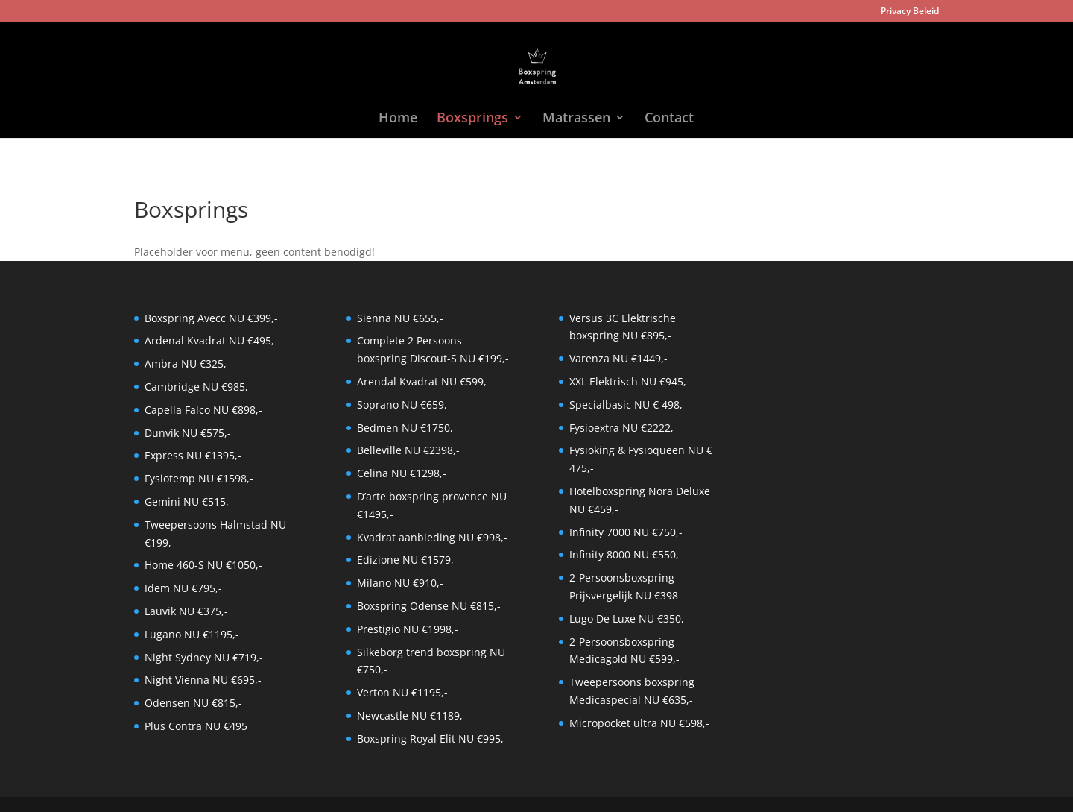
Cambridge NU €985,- (198, 387)
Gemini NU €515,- (188, 501)
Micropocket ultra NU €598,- (639, 723)
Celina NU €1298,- (401, 473)
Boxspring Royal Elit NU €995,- (432, 738)
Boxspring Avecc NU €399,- (211, 318)
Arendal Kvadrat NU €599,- (423, 381)
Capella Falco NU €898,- (203, 410)
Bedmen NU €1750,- (407, 428)
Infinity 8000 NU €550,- (626, 554)
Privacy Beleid (910, 12)
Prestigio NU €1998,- (407, 629)
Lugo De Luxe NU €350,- (628, 618)
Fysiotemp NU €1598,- (199, 478)
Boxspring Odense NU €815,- (429, 606)
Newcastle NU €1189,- (411, 715)
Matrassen (576, 119)
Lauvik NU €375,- (186, 611)
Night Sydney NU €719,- (204, 657)
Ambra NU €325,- (187, 363)
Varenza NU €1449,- (618, 358)
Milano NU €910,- (400, 583)
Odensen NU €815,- (193, 703)
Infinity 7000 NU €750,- (626, 532)
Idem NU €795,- (183, 588)
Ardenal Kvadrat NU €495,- (211, 340)
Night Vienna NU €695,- (203, 680)
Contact (669, 119)
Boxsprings (472, 119)
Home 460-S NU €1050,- (203, 565)
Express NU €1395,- (193, 455)
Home (398, 119)
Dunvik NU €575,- (188, 433)
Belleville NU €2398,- (408, 450)
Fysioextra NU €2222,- (623, 428)
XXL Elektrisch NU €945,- (629, 381)
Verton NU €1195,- (402, 692)
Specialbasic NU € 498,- (627, 404)
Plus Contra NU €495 (196, 726)
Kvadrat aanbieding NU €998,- (432, 537)
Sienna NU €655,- (400, 318)
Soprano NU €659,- (404, 404)
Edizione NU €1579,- (407, 560)
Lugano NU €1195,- (192, 634)
